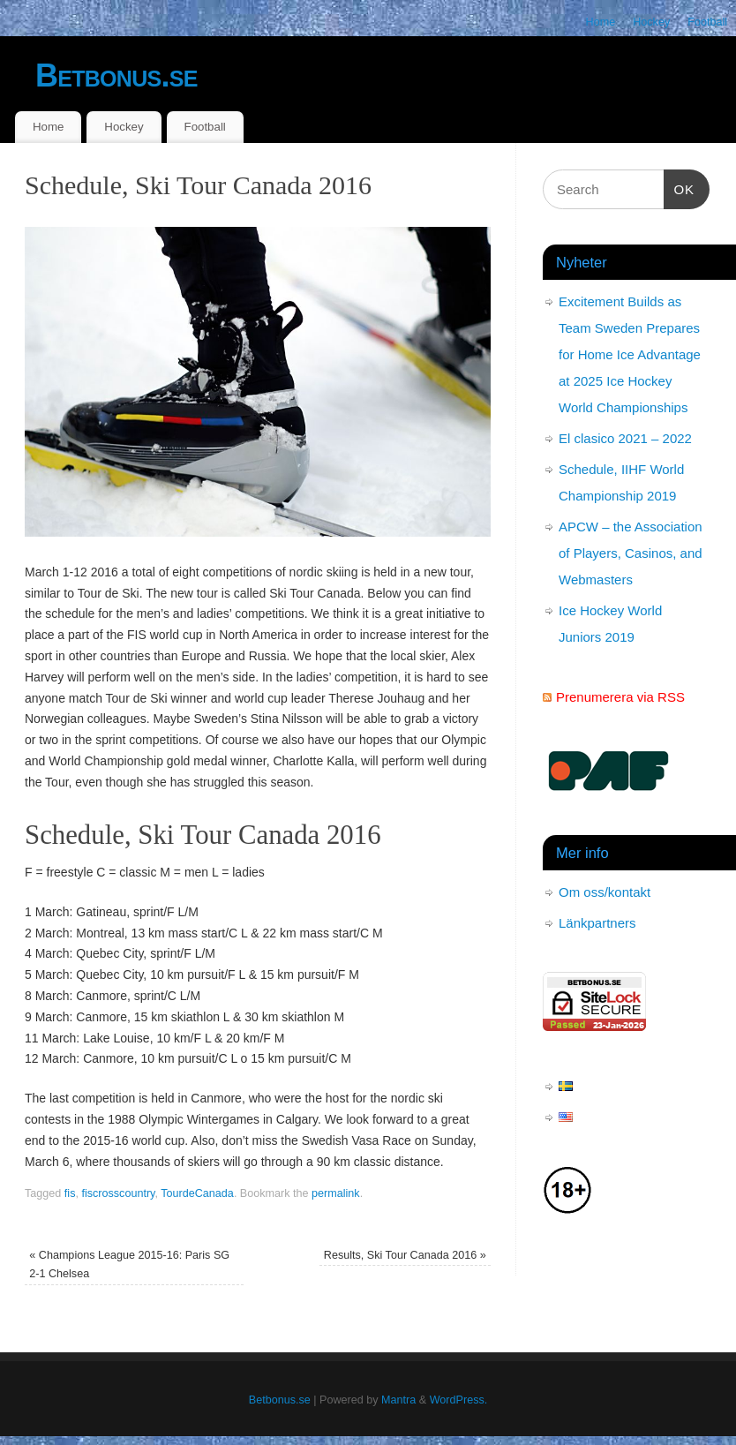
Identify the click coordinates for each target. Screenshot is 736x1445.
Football (707, 22)
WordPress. (459, 1400)
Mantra (398, 1400)
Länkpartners (597, 922)
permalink (336, 1193)
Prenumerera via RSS (620, 696)
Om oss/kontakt (604, 891)
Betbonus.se (116, 75)
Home (601, 22)
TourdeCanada (197, 1193)
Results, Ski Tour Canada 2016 (405, 1255)
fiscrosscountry (117, 1193)
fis (70, 1193)
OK (679, 187)
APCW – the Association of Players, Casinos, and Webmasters (630, 553)
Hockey (651, 22)
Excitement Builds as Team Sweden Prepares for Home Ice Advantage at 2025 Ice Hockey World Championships (630, 354)
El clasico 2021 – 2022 (625, 438)
